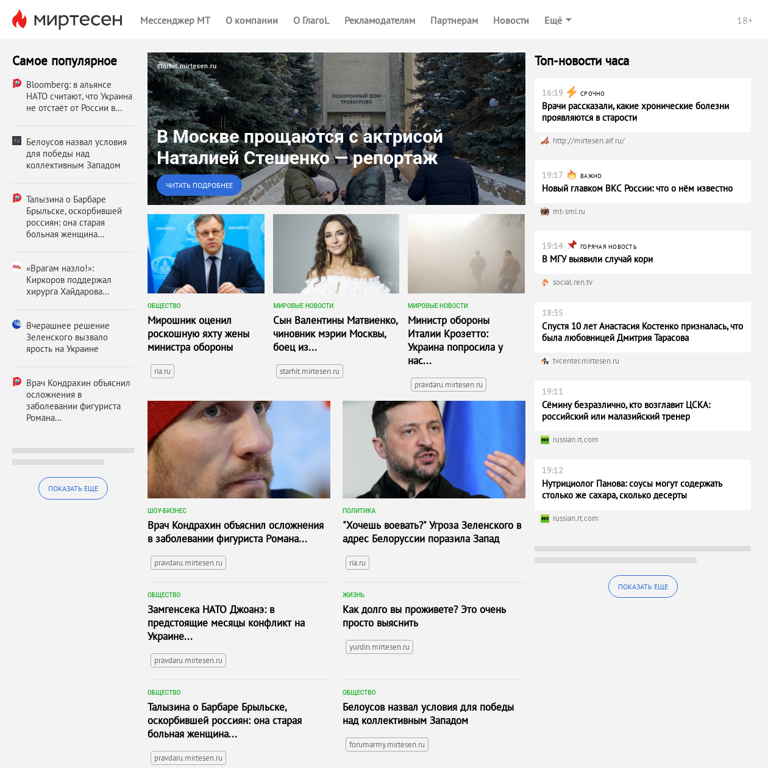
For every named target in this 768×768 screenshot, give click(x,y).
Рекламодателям (379, 20)
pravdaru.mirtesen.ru (448, 384)
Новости (511, 20)
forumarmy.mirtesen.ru (387, 744)
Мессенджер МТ (175, 20)
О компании (252, 20)
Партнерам (454, 20)
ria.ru (162, 371)
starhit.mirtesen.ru (310, 371)
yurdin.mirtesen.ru (379, 647)
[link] (336, 128)
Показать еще (73, 488)
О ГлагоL (311, 20)
